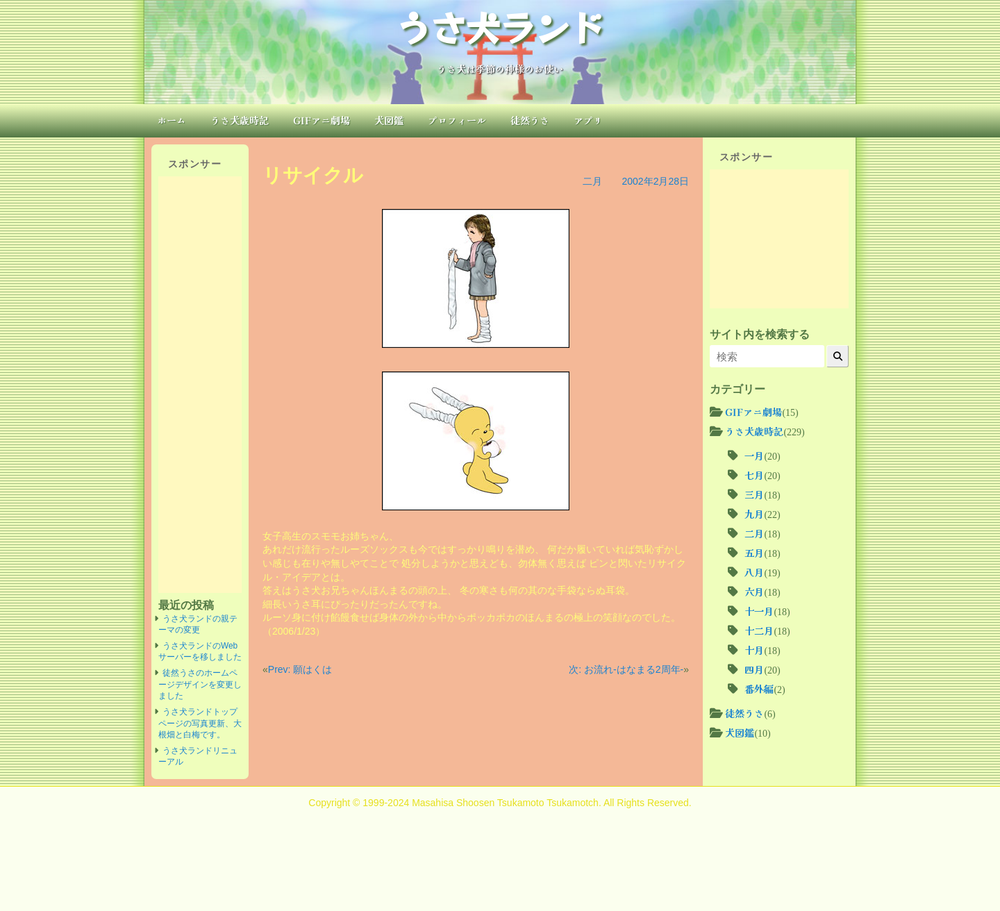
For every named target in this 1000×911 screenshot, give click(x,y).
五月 (754, 553)
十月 (754, 650)
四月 (754, 669)
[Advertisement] (200, 384)
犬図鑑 (388, 120)
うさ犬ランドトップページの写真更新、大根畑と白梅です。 (200, 723)
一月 (754, 455)
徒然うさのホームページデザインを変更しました (200, 684)
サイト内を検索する (760, 334)
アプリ (588, 120)
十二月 (759, 630)
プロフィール (457, 120)
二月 (592, 181)
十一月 (759, 611)
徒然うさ (529, 120)
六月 (754, 592)
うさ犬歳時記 (239, 120)
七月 (754, 475)
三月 (754, 494)
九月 (754, 514)
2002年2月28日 (655, 181)
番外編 (759, 689)
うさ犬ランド (500, 26)
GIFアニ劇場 (321, 120)
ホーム (171, 120)
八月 (754, 572)
